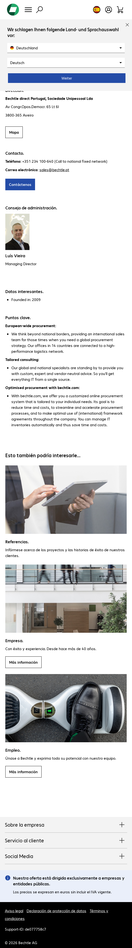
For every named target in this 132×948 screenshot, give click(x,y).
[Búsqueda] (39, 10)
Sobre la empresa (66, 825)
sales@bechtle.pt (54, 169)
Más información (23, 662)
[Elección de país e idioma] (96, 9)
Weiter (66, 78)
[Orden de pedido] (120, 10)
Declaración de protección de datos (56, 910)
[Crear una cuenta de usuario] (108, 10)
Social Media (66, 856)
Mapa (14, 132)
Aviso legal (14, 910)
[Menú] (28, 10)
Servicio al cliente (66, 840)
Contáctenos (20, 184)
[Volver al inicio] (13, 9)
